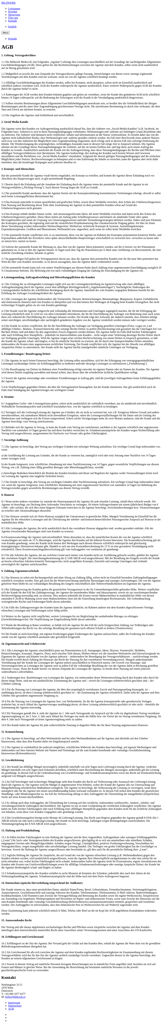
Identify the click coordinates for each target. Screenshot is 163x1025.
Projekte (12, 11)
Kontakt (12, 20)
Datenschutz (15, 1005)
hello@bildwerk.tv (15, 996)
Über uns (13, 17)
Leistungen (14, 8)
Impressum (14, 1002)
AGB (11, 1008)
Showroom (14, 14)
